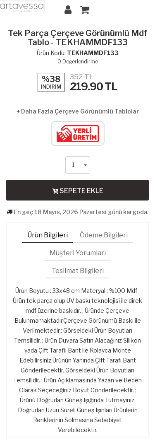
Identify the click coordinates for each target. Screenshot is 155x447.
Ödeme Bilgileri (104, 235)
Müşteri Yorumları (78, 253)
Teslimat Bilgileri (78, 271)
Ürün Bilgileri (47, 235)
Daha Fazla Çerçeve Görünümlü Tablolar (80, 111)
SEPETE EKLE (77, 191)
